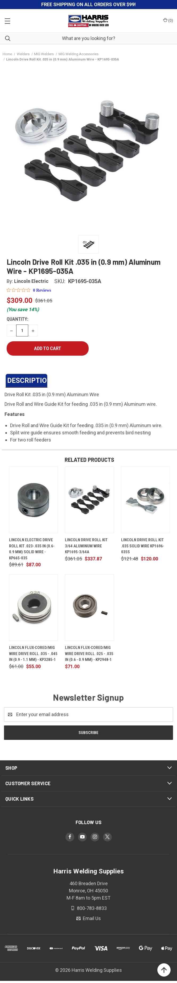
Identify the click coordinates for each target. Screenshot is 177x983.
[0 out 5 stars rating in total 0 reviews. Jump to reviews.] (29, 290)
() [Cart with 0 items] (168, 20)
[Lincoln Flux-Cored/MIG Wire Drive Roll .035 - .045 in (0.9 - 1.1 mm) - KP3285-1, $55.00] (33, 607)
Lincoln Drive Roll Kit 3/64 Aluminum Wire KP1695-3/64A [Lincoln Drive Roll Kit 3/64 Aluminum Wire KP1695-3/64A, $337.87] (86, 545)
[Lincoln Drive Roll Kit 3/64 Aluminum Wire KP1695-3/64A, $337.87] (89, 500)
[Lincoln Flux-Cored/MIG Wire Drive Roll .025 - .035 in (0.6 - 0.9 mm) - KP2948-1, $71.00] (89, 607)
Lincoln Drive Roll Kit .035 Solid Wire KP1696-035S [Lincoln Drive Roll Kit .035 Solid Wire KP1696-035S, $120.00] (142, 545)
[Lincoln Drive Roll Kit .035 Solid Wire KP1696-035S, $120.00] (145, 500)
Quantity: (17, 319)
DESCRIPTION (27, 380)
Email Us (91, 918)
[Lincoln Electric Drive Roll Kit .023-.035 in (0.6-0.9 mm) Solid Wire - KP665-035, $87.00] (33, 500)
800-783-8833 (91, 908)
